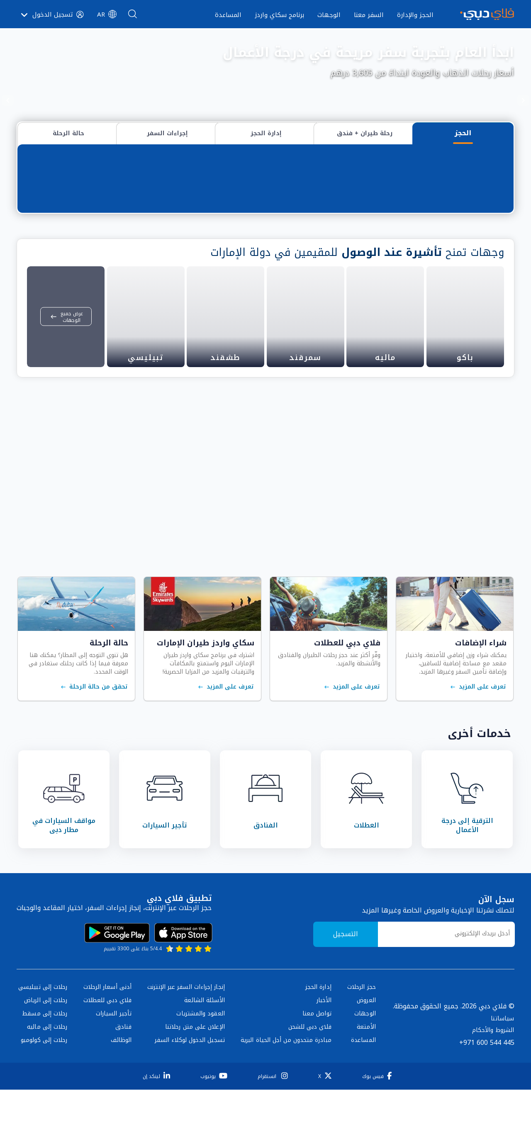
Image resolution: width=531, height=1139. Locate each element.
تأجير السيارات (114, 1029)
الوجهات (365, 1029)
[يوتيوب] (212, 1092)
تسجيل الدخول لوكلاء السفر (190, 1056)
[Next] (8, 100)
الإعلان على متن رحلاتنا (195, 1043)
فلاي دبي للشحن (309, 1043)
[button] (106, 14)
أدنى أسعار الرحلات (107, 1003)
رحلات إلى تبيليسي (42, 1003)
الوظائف (121, 1056)
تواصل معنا (316, 1029)
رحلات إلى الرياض (45, 1016)
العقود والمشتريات (200, 1029)
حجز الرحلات (361, 1003)
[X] (323, 1092)
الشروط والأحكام (493, 1046)
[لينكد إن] (154, 1092)
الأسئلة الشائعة (204, 1016)
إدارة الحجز (318, 1003)
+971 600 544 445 (486, 1058)
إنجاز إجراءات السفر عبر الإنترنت (186, 1003)
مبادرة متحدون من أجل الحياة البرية (286, 1056)
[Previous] (523, 100)
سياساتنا (502, 1034)
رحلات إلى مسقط (44, 1029)
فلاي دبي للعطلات (107, 1016)
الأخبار (324, 1016)
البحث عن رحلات (69, 186)
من (492, 176)
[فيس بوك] (375, 1092)
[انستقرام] (271, 1092)
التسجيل (345, 951)
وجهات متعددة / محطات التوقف (337, 157)
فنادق (123, 1043)
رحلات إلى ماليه (47, 1043)
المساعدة (363, 1056)
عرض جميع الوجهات (66, 333)
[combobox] (363, 185)
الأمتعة (366, 1043)
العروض (366, 1016)
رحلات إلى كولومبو (44, 1056)
